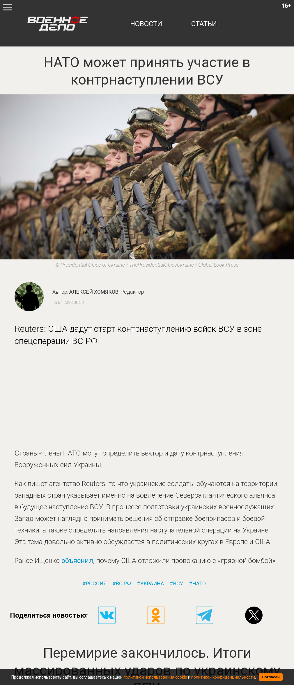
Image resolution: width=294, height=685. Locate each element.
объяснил (77, 561)
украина (152, 583)
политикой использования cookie (155, 677)
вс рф (123, 583)
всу (178, 583)
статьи (204, 24)
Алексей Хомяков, (106, 292)
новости (146, 24)
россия (96, 583)
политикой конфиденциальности (223, 677)
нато (199, 583)
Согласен (271, 677)
